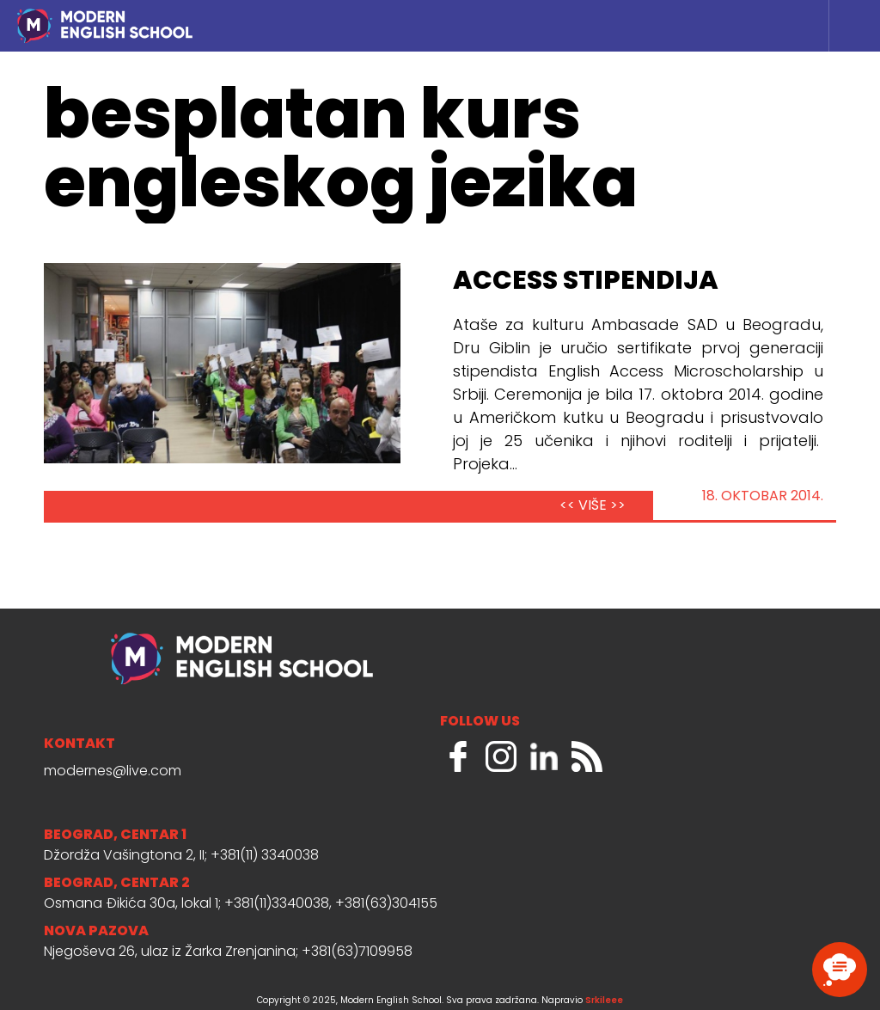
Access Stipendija (585, 282)
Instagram (501, 756)
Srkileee (604, 1001)
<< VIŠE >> (592, 506)
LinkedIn (544, 756)
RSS (587, 756)
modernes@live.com (112, 772)
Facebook (458, 756)
